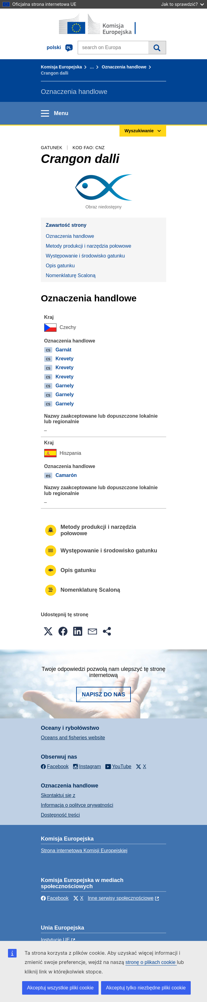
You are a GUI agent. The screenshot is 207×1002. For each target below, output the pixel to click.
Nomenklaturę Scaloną (71, 275)
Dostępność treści (60, 815)
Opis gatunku (60, 265)
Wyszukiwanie (157, 47)
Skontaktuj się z (58, 795)
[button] (48, 631)
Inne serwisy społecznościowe (121, 898)
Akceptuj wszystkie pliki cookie (60, 987)
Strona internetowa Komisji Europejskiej (84, 850)
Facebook (54, 898)
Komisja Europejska (61, 66)
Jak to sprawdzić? (182, 4)
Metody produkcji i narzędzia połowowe (88, 246)
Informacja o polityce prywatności (77, 805)
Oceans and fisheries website (73, 737)
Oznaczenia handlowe (124, 66)
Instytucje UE (55, 939)
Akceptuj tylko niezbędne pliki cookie (146, 987)
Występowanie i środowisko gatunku (85, 255)
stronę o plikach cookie (151, 962)
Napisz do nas (103, 694)
